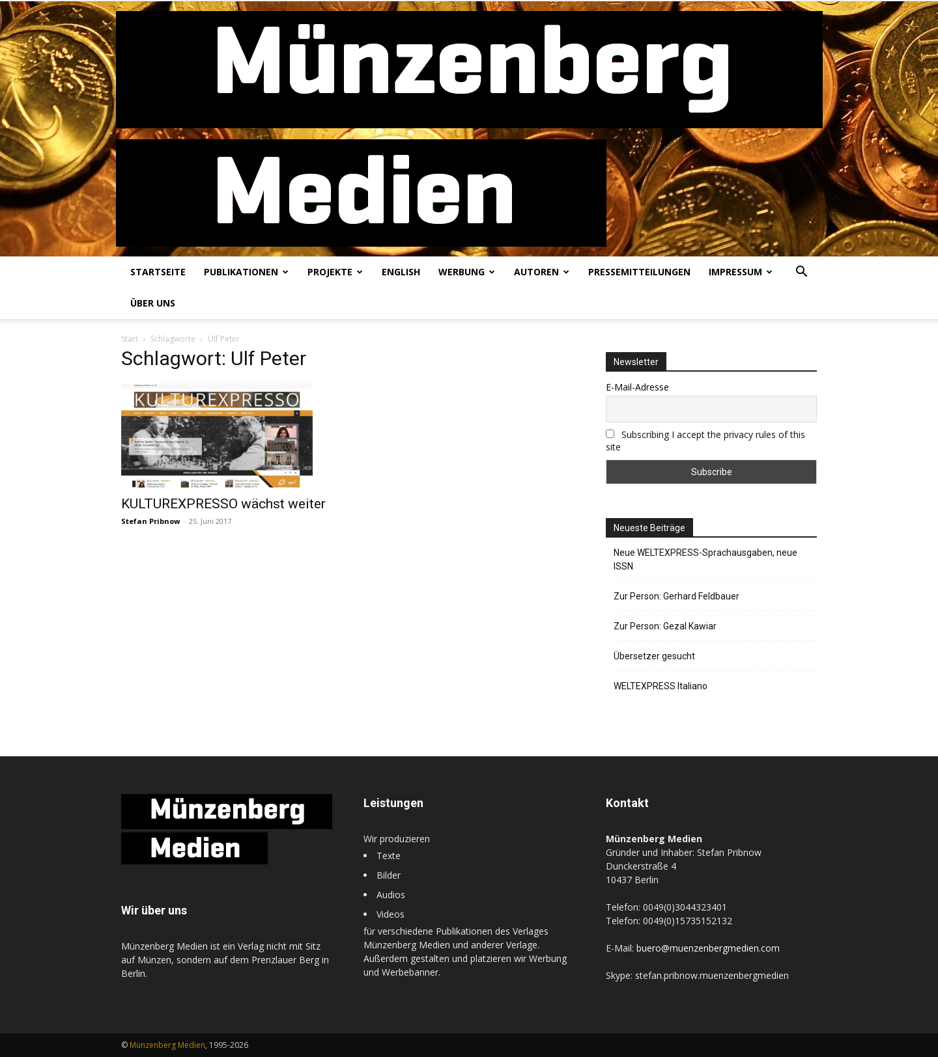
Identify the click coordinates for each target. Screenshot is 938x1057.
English (401, 272)
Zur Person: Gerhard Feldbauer (676, 596)
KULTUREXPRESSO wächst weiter (223, 504)
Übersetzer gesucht (654, 656)
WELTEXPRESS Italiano (660, 686)
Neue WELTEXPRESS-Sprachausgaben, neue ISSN (705, 559)
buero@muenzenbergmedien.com (708, 948)
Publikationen (246, 272)
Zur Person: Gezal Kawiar (665, 626)
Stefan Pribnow (150, 521)
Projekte (335, 272)
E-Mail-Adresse (637, 387)
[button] (801, 273)
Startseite (158, 272)
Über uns (152, 303)
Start (129, 338)
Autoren (541, 272)
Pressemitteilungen (639, 272)
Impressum (741, 272)
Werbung (466, 272)
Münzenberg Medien (167, 1044)
